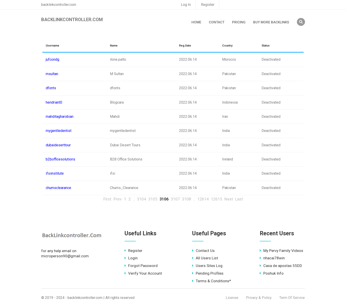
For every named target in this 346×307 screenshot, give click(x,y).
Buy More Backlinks (271, 22)
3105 (152, 199)
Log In (186, 4)
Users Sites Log (207, 265)
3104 (141, 199)
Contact (216, 22)
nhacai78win (272, 258)
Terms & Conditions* (211, 281)
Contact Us (203, 250)
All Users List (205, 258)
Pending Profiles (207, 273)
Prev (118, 199)
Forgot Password (141, 265)
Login (131, 258)
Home (196, 22)
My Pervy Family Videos (281, 250)
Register (207, 4)
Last (239, 199)
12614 (203, 199)
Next (228, 199)
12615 (216, 199)
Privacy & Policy (259, 298)
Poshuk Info (272, 273)
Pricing (239, 22)
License (232, 298)
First (107, 199)
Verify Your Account (143, 273)
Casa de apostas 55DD (281, 265)
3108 (186, 199)
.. (134, 199)
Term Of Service (292, 298)
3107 (175, 199)
